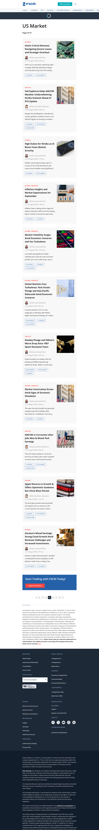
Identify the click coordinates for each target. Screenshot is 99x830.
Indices (28, 87)
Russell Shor (41, 58)
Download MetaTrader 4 (58, 683)
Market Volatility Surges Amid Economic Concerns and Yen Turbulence (38, 238)
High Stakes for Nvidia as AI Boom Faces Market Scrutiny (39, 147)
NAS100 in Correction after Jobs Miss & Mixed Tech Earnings (39, 438)
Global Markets (31, 186)
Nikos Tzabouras (43, 106)
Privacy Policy (26, 747)
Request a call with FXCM (58, 713)
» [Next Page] (62, 597)
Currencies (50, 10)
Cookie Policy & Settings (29, 743)
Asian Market (89, 10)
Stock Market (40, 75)
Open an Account (35, 586)
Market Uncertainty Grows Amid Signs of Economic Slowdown (39, 392)
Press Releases (26, 666)
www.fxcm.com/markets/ (65, 806)
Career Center (26, 670)
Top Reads (25, 727)
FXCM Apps (25, 730)
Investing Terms (77, 10)
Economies (29, 219)
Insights (24, 10)
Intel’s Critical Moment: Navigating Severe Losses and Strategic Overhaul (38, 49)
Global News (30, 128)
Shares (28, 42)
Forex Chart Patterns (63, 10)
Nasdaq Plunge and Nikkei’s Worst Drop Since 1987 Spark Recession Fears (39, 343)
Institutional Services (28, 734)
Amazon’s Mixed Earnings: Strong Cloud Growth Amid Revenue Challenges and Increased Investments (39, 538)
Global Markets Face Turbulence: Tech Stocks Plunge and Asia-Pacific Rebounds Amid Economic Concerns (38, 291)
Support (53, 709)
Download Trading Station (59, 675)
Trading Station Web (57, 692)
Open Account (65, 4)
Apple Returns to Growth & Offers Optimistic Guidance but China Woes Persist (39, 487)
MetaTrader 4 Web (56, 696)
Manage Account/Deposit (30, 714)
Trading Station (56, 662)
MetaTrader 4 (55, 666)
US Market (34, 10)
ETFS (42, 10)
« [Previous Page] (36, 597)
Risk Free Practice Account (30, 706)
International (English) (30, 680)
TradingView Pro (56, 658)
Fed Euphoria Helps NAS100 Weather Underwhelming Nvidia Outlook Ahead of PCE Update (39, 96)
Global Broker (26, 658)
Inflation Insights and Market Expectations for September (38, 192)
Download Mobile (56, 679)
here (39, 644)
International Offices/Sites (30, 662)
